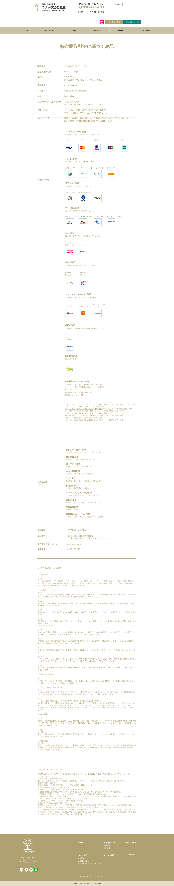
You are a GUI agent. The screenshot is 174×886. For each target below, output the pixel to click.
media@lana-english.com (75, 91)
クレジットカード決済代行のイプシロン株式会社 (83, 409)
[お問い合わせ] (114, 22)
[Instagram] (102, 22)
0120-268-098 (70, 85)
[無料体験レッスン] (132, 22)
